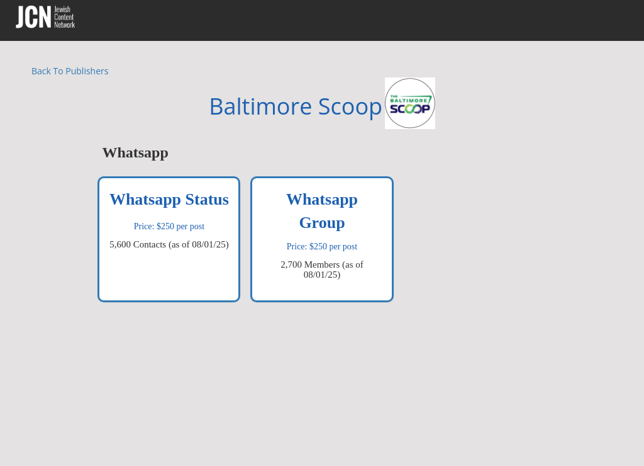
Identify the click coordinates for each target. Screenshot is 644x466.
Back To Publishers (69, 71)
